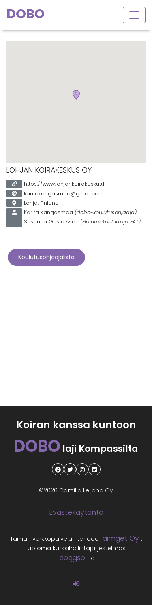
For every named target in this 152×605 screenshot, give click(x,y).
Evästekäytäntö (76, 512)
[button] (76, 95)
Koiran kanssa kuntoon (76, 425)
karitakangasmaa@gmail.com (64, 193)
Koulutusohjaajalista (46, 257)
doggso (72, 558)
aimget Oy (121, 538)
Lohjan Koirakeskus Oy (49, 170)
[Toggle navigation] (134, 15)
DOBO (25, 13)
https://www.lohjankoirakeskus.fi (65, 183)
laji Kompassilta (76, 448)
